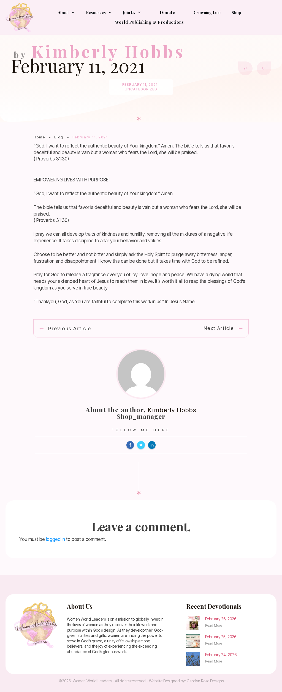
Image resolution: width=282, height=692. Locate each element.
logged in (55, 539)
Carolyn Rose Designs (205, 680)
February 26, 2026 (220, 618)
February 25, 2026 (220, 636)
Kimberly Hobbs (172, 410)
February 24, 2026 (221, 654)
